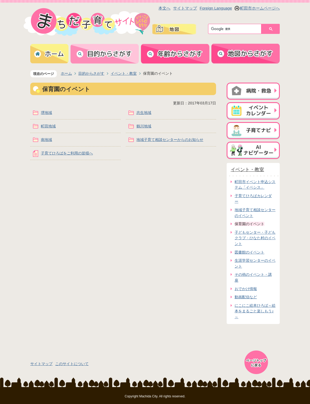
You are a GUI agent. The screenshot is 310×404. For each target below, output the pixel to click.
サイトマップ (185, 8)
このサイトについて (72, 364)
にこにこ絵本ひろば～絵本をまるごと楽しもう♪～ (255, 311)
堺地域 (46, 112)
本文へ (164, 8)
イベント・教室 (124, 73)
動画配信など (246, 297)
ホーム (66, 73)
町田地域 (48, 126)
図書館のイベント (249, 252)
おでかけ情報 (246, 289)
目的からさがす (91, 73)
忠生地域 (143, 112)
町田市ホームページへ (260, 8)
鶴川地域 (143, 126)
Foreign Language (216, 8)
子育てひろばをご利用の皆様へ (67, 153)
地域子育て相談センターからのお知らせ (169, 139)
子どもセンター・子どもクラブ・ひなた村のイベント (255, 238)
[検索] (236, 29)
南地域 (46, 139)
